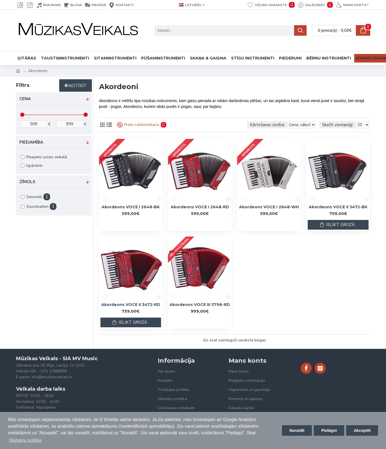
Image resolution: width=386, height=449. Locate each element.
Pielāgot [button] (329, 430)
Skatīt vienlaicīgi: (337, 125)
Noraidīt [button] (296, 430)
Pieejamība (31, 142)
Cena (25, 99)
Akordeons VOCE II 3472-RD (130, 304)
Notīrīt (77, 85)
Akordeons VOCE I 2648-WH (269, 206)
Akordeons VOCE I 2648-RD (200, 206)
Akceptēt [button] (362, 430)
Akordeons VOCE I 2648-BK (131, 206)
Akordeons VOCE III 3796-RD (200, 304)
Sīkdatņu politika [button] (25, 440)
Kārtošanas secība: (234, 125)
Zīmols (27, 182)
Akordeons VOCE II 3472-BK (338, 206)
